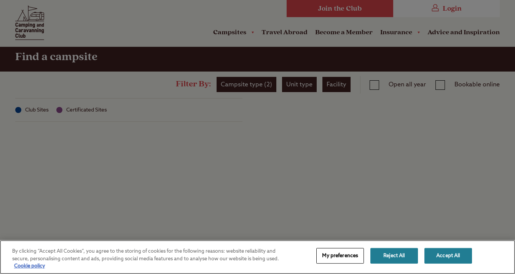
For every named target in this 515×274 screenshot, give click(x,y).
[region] (257, 257)
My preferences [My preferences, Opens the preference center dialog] (340, 255)
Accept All (448, 255)
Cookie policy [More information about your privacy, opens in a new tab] (29, 266)
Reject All (394, 255)
